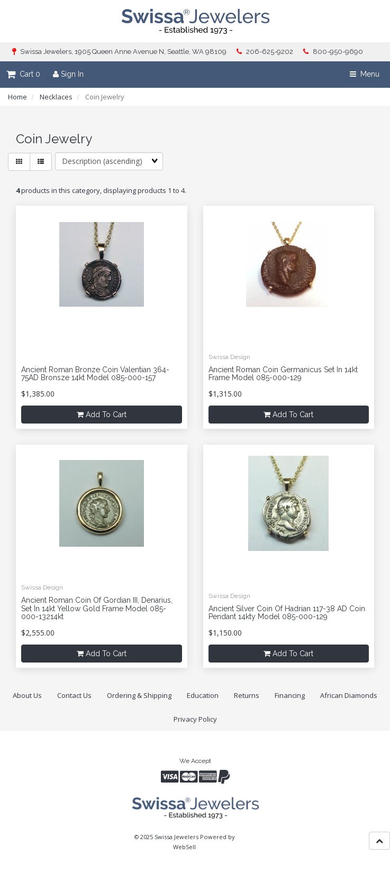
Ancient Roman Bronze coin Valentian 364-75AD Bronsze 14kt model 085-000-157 (95, 373)
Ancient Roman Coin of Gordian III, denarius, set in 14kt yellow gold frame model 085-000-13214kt (97, 608)
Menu (364, 74)
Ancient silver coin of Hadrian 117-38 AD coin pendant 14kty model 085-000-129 (286, 612)
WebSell (184, 847)
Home (17, 97)
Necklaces (56, 97)
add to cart (101, 414)
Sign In (68, 74)
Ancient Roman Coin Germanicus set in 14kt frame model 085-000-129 (283, 373)
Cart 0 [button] (23, 74)
